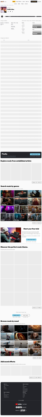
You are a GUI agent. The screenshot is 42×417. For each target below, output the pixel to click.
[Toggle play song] (2, 16)
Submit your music (6, 394)
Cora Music (2, 5)
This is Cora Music (6, 385)
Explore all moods (37, 357)
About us (27, 1)
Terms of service (25, 391)
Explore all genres (37, 222)
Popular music (16, 315)
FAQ (23, 385)
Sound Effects (18, 1)
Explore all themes (37, 307)
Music (14, 1)
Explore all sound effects (35, 377)
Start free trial (35, 154)
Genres (15, 3)
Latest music (25, 315)
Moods (19, 3)
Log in (39, 1)
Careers (24, 394)
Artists (26, 3)
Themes (22, 3)
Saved (24, 1)
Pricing (24, 387)
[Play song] (3, 10)
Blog (4, 386)
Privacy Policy (24, 393)
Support (5, 387)
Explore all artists (37, 182)
